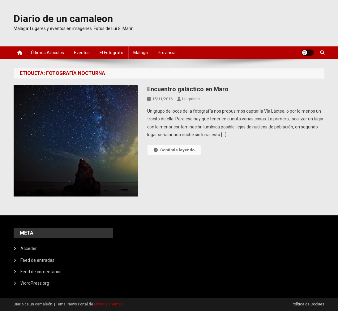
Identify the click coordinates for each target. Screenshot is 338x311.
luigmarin (191, 99)
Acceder (28, 248)
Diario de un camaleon (63, 18)
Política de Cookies (308, 304)
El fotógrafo (111, 52)
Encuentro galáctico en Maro (188, 89)
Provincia (167, 52)
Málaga (140, 52)
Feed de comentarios (41, 271)
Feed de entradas (37, 260)
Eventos (82, 52)
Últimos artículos (47, 52)
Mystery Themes (108, 304)
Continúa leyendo (174, 150)
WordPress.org (34, 283)
